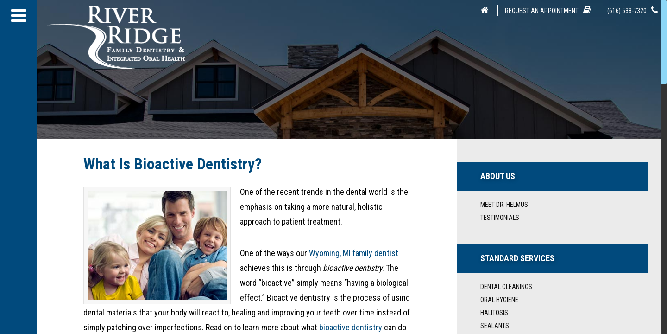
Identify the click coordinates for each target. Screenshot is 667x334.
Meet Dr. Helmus (504, 204)
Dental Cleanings (506, 286)
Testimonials (499, 217)
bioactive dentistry (350, 327)
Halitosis (494, 312)
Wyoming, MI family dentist (353, 253)
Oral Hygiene (499, 299)
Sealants (494, 325)
